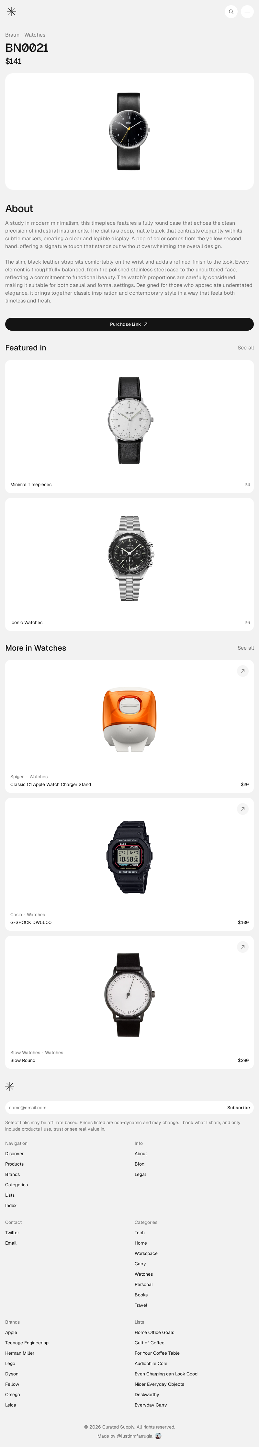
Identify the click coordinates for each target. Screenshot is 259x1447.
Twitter (12, 1233)
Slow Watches (25, 1052)
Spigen (17, 777)
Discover (14, 1153)
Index (11, 1205)
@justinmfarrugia (134, 1436)
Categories (16, 1185)
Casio (16, 914)
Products (14, 1164)
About (141, 1153)
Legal (140, 1174)
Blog (139, 1164)
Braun (12, 34)
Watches (34, 34)
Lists (10, 1195)
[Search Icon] (231, 11)
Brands (12, 1174)
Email (11, 1243)
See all (246, 647)
